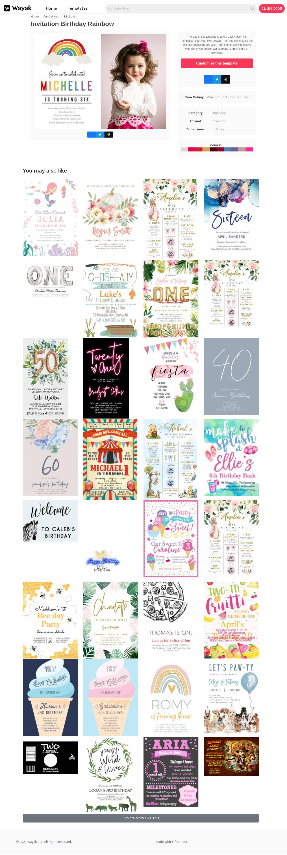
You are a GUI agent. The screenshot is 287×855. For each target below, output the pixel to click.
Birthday (69, 16)
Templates (78, 8)
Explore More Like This (140, 818)
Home (51, 8)
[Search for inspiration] (178, 8)
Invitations (51, 16)
